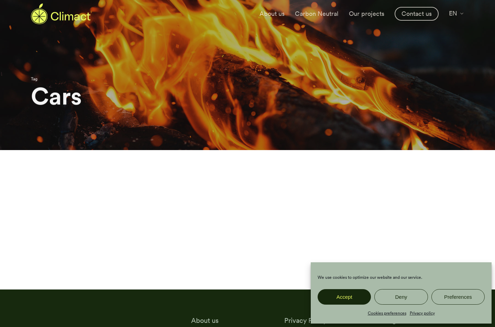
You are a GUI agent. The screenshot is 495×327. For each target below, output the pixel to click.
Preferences (458, 297)
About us (205, 320)
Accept (344, 297)
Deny (401, 297)
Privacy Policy (305, 320)
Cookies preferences (387, 313)
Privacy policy (422, 313)
